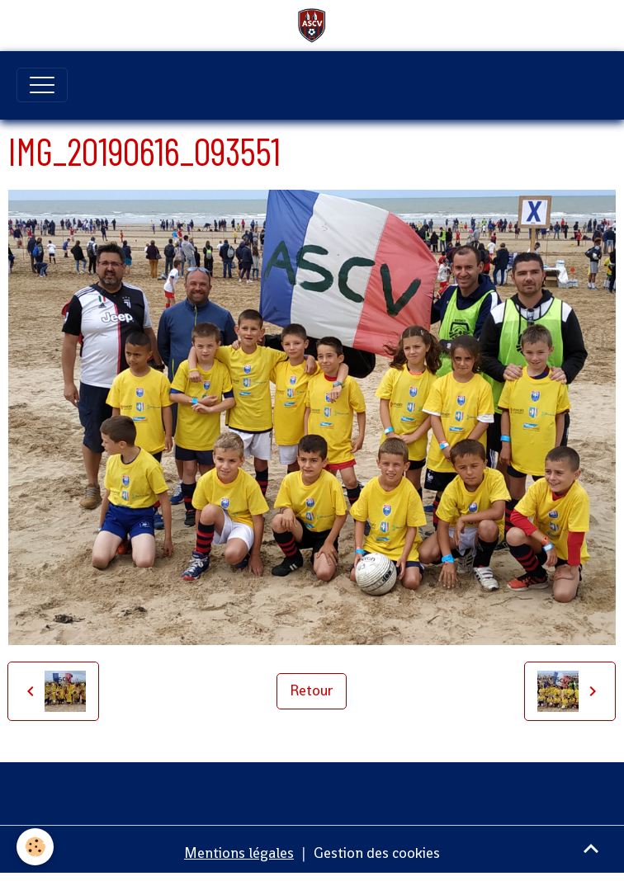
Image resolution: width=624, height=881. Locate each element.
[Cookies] (35, 846)
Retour (311, 690)
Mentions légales (239, 853)
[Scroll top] (591, 848)
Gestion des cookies (377, 853)
